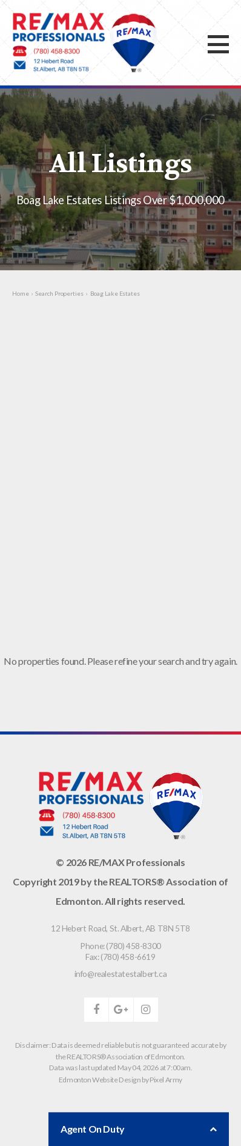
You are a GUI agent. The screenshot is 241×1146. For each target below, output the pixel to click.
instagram (146, 1010)
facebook (96, 1010)
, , (120, 928)
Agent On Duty (139, 1129)
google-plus (121, 1010)
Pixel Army (166, 1079)
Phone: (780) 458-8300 (120, 946)
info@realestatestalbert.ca (120, 973)
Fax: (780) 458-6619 (120, 956)
